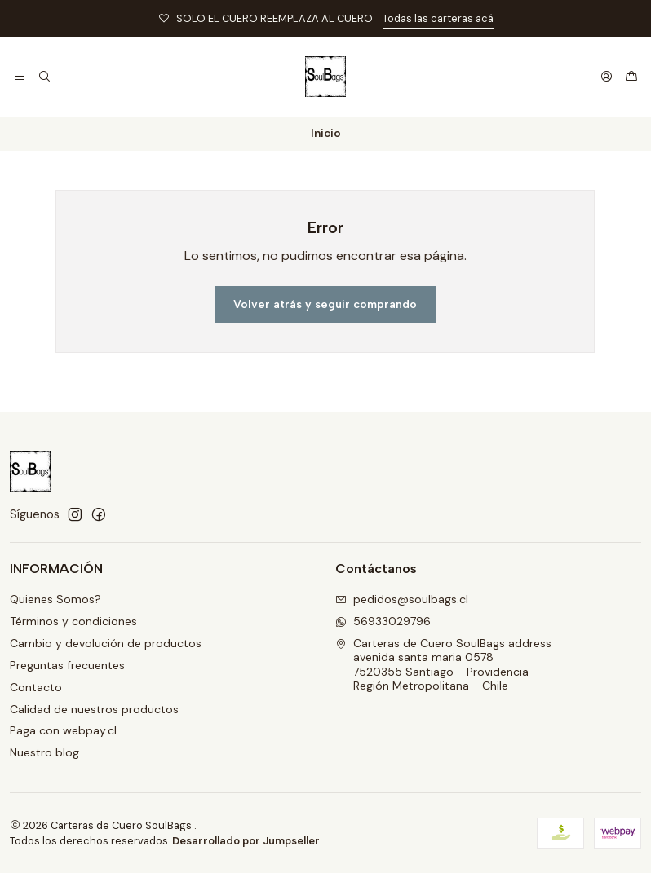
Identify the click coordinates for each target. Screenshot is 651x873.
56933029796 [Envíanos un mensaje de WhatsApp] (383, 621)
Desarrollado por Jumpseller (246, 841)
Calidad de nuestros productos (94, 709)
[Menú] (19, 76)
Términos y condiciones (73, 621)
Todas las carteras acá (438, 18)
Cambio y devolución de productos (106, 643)
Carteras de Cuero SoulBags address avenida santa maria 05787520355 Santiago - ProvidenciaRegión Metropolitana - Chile (443, 665)
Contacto (36, 687)
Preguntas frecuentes (67, 665)
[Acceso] (606, 76)
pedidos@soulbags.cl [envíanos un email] (401, 599)
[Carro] (631, 76)
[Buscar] (43, 76)
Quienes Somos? (55, 599)
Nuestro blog (44, 752)
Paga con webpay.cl (63, 730)
